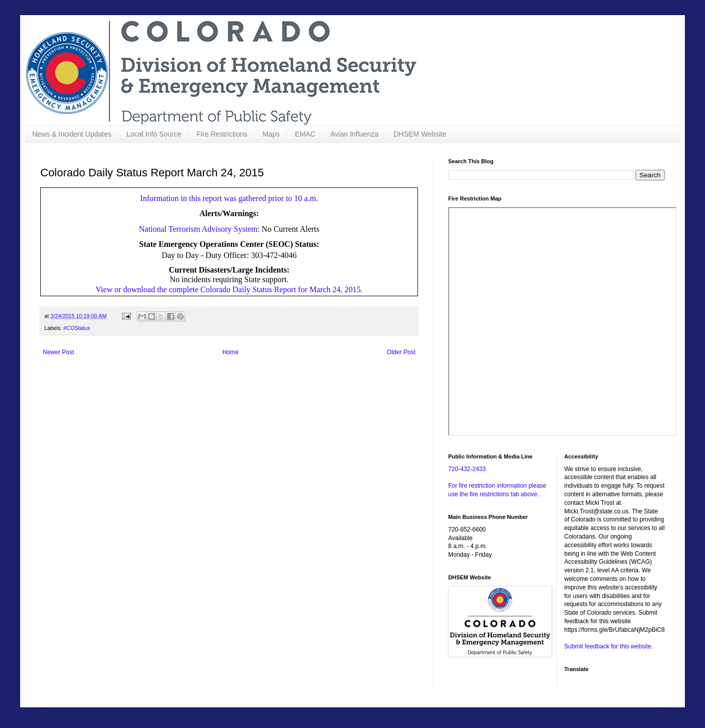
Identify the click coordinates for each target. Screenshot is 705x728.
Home (231, 352)
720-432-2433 (467, 469)
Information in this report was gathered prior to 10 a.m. (229, 198)
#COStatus (76, 328)
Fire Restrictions (221, 134)
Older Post (401, 352)
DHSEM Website (419, 134)
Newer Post (58, 352)
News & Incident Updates (71, 134)
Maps (270, 134)
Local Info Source (153, 134)
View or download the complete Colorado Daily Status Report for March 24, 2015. (229, 289)
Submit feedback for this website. (609, 646)
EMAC (305, 134)
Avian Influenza (354, 134)
